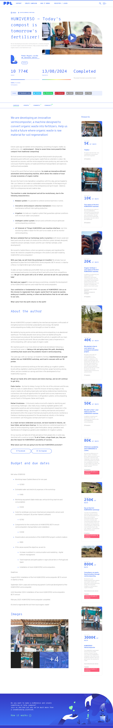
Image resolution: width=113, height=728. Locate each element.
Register (57, 3)
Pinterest (59, 93)
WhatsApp (48, 93)
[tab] (16, 105)
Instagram (42, 451)
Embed (79, 93)
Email (70, 93)
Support (18, 3)
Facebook (24, 93)
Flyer (88, 93)
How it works (45, 3)
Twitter (37, 93)
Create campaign (31, 3)
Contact (24, 62)
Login (65, 3)
